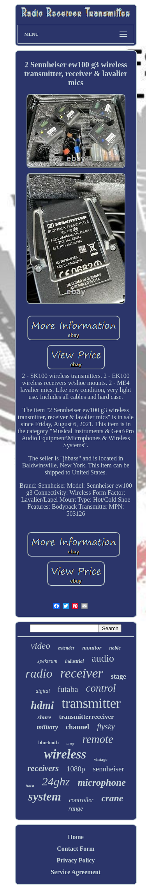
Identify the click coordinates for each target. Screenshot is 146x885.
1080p (76, 769)
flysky (106, 726)
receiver (81, 673)
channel (77, 727)
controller (81, 800)
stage (118, 676)
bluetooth (48, 742)
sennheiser (108, 769)
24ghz (56, 781)
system (44, 796)
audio (102, 658)
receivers (43, 768)
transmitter (91, 703)
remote (97, 739)
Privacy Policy (75, 860)
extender (66, 648)
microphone (102, 782)
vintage (100, 759)
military (47, 727)
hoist (30, 785)
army (71, 743)
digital (42, 691)
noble (115, 648)
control (101, 688)
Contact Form (75, 848)
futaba (68, 689)
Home (76, 837)
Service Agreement (75, 872)
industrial (74, 661)
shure (44, 717)
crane (112, 798)
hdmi (42, 705)
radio (38, 673)
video (40, 646)
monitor (91, 647)
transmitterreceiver (86, 716)
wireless (65, 754)
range (76, 808)
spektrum (47, 661)
